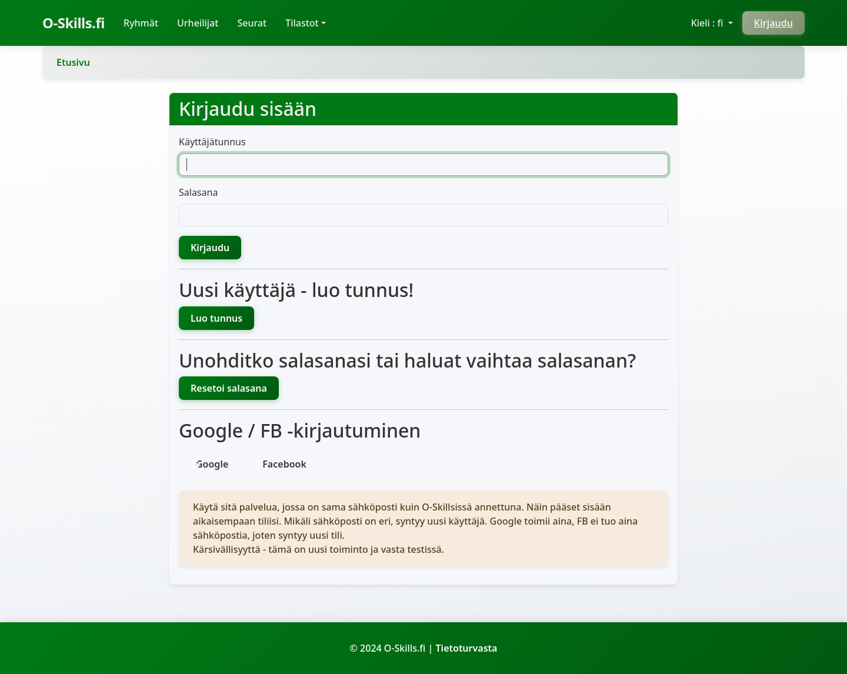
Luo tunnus (216, 318)
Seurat (251, 22)
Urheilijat (197, 22)
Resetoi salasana (229, 388)
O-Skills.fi (73, 22)
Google (212, 464)
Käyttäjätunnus (212, 141)
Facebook (284, 464)
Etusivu (73, 62)
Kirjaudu (773, 22)
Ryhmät (146, 22)
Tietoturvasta (467, 648)
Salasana (198, 192)
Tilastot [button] (302, 22)
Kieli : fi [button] (708, 22)
